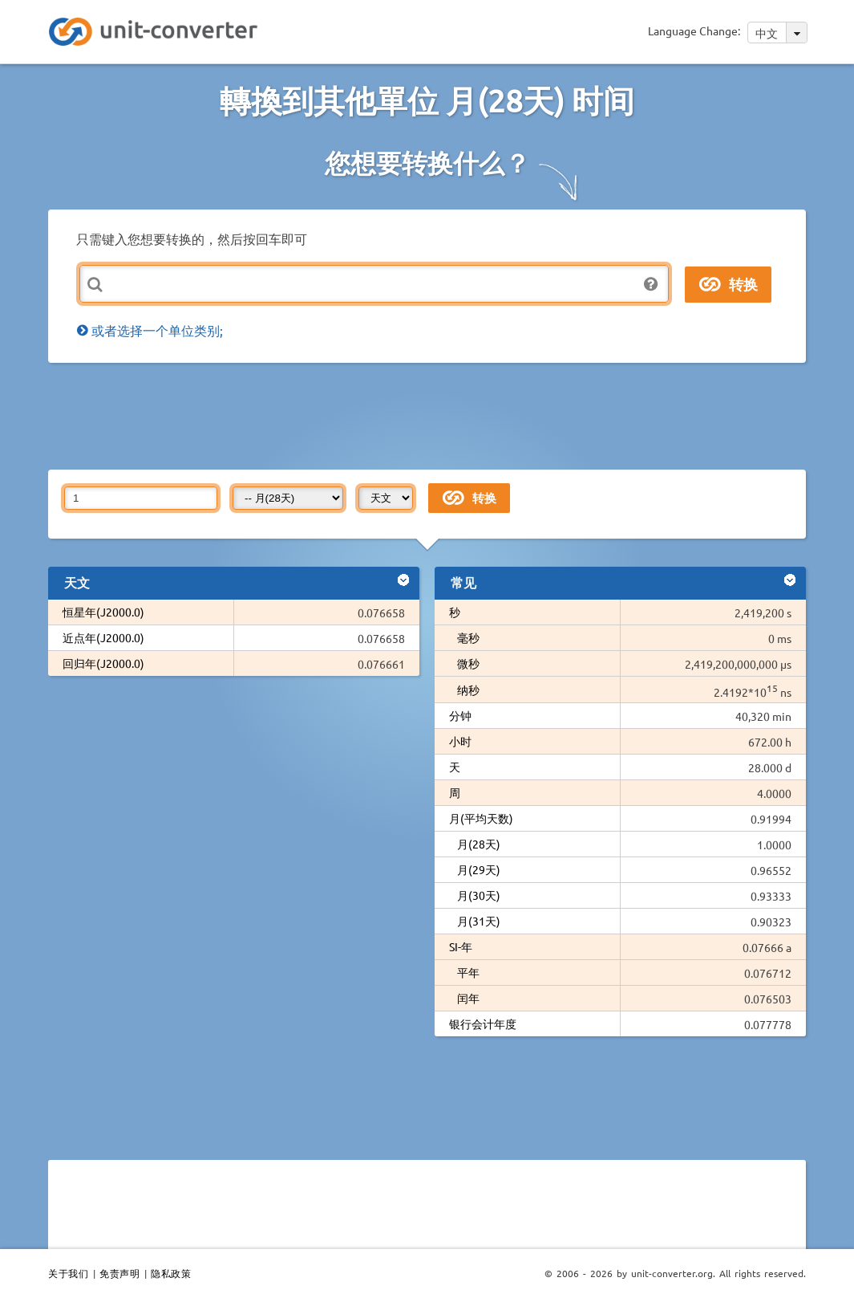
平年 (468, 972)
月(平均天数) (481, 818)
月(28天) (478, 843)
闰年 (468, 998)
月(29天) (478, 869)
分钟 (460, 715)
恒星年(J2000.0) (103, 611)
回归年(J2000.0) (103, 663)
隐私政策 (171, 1273)
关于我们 (68, 1273)
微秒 (468, 663)
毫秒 (468, 637)
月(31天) (478, 920)
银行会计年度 (482, 1023)
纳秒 (468, 689)
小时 (460, 741)
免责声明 (119, 1273)
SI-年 (460, 946)
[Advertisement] (437, 415)
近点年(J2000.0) (103, 637)
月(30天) (478, 895)
